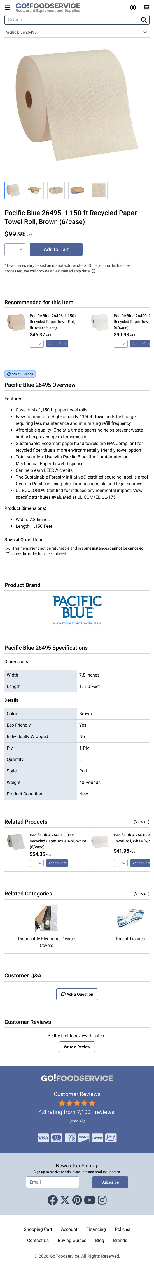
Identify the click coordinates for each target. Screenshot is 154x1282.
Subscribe (110, 1182)
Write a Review (77, 1047)
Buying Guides (72, 1240)
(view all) (77, 1120)
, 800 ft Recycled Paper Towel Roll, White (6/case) (58, 841)
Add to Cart (56, 249)
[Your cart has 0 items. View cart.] (146, 7)
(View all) (142, 821)
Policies (122, 1229)
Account (69, 1229)
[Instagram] (102, 1200)
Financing (96, 1229)
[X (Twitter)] (65, 1200)
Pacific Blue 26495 (20, 32)
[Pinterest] (77, 1200)
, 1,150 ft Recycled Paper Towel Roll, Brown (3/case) (54, 322)
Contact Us (38, 1240)
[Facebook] (53, 1200)
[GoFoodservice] (50, 8)
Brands (120, 1240)
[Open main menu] (8, 7)
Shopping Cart (38, 1229)
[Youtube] (89, 1200)
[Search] (72, 19)
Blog (99, 1240)
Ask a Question (20, 374)
